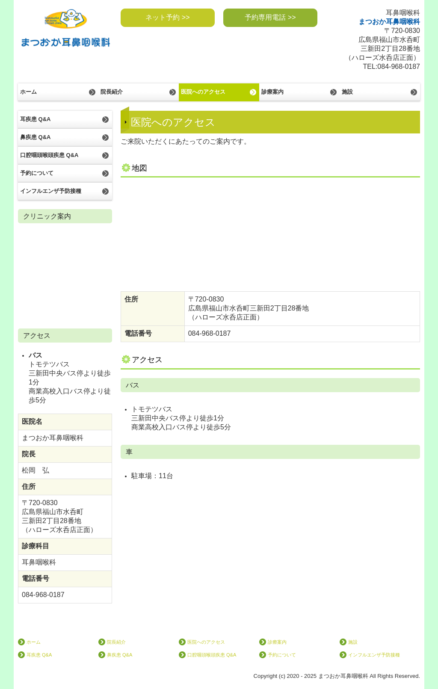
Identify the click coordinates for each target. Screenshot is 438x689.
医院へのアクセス (203, 92)
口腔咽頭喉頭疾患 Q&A (49, 155)
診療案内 (272, 92)
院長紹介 (112, 92)
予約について (36, 173)
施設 (347, 92)
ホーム (28, 92)
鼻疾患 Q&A (35, 137)
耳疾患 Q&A (35, 119)
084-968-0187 (398, 66)
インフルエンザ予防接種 (50, 191)
